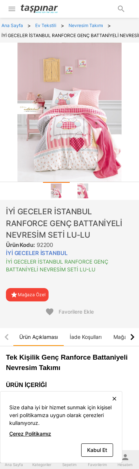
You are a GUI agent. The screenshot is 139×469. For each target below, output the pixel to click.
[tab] (56, 191)
